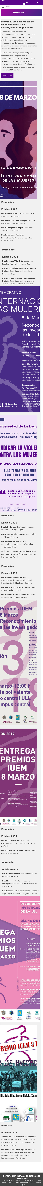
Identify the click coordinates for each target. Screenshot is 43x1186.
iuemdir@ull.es (21, 1180)
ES (38, 2)
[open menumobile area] (30, 2)
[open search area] (27, 2)
